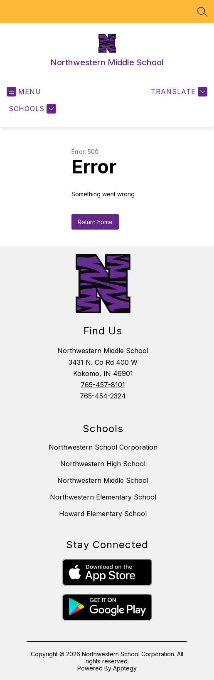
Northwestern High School (102, 464)
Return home (95, 221)
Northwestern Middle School (102, 480)
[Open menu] (24, 92)
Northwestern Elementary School (103, 497)
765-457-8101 (103, 385)
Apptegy (125, 668)
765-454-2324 (103, 396)
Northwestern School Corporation (103, 447)
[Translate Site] (178, 92)
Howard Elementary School (103, 513)
